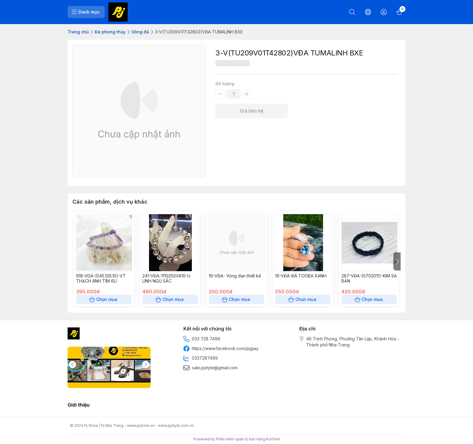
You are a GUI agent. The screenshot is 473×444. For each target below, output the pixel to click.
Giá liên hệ (251, 111)
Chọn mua (104, 299)
